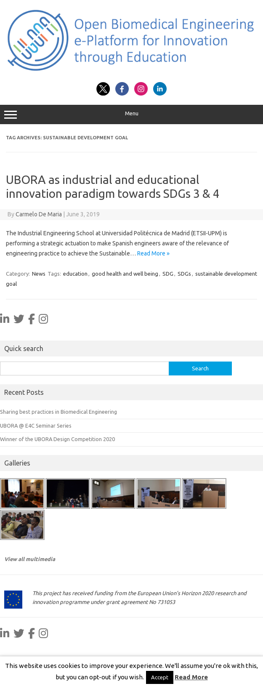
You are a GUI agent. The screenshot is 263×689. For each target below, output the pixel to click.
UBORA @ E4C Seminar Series (36, 425)
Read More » (153, 253)
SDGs (184, 274)
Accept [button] (159, 677)
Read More (191, 677)
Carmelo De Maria (39, 214)
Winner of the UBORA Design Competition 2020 (57, 439)
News (38, 274)
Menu (131, 114)
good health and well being (125, 274)
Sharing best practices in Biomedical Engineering (58, 412)
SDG (167, 274)
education (75, 274)
